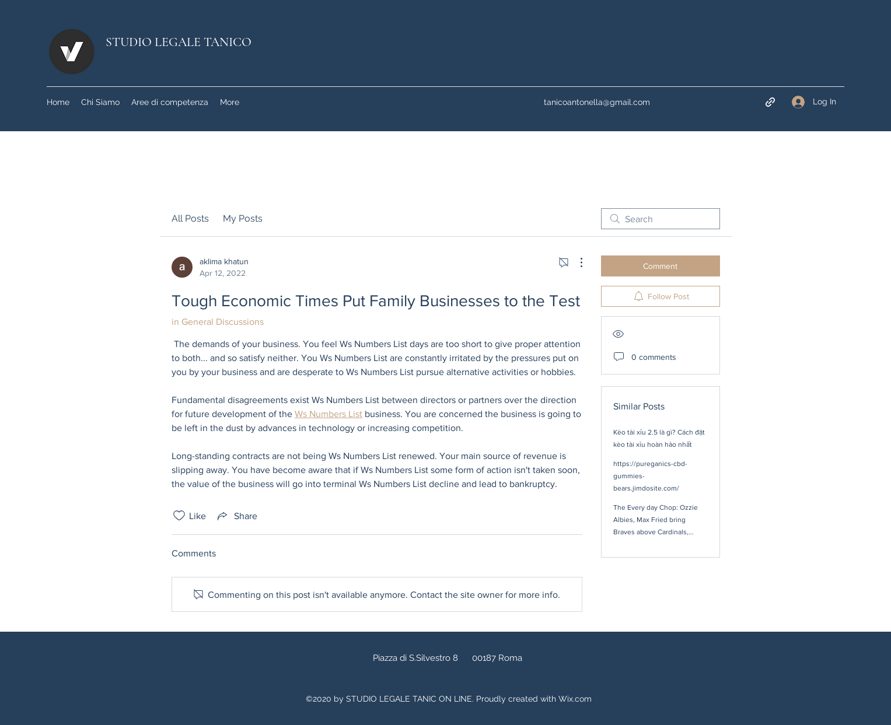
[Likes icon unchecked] (179, 516)
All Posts (190, 218)
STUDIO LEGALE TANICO (178, 42)
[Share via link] (236, 516)
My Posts (243, 218)
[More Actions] (575, 262)
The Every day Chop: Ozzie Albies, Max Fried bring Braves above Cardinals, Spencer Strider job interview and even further (659, 532)
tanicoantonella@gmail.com (597, 102)
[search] (660, 218)
